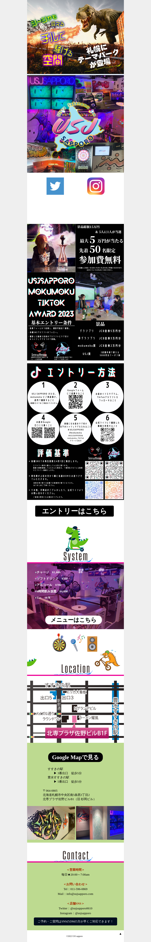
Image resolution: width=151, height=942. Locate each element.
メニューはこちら (73, 620)
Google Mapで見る (75, 757)
